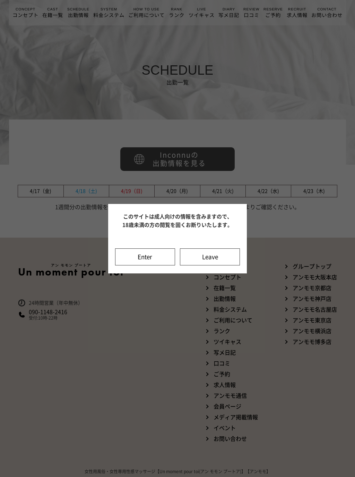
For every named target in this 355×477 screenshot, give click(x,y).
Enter (145, 257)
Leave (210, 257)
